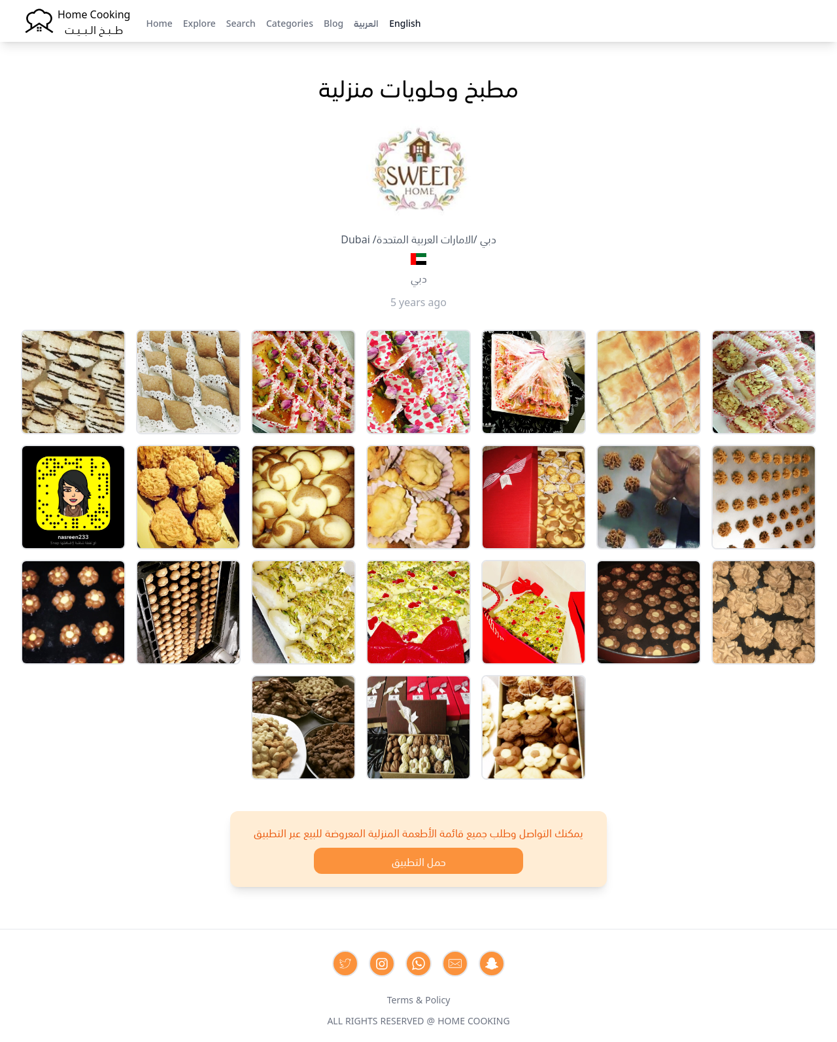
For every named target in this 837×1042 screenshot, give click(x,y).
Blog (333, 22)
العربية (366, 22)
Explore (199, 22)
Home (159, 22)
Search (241, 22)
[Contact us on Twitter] (345, 963)
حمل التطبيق (419, 860)
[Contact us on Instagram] (382, 963)
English (404, 22)
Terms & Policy (419, 998)
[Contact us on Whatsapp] (418, 963)
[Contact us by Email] (455, 963)
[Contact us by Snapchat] (492, 963)
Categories (289, 22)
